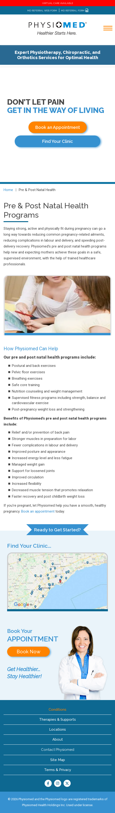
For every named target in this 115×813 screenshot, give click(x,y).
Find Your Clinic (57, 141)
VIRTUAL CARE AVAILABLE (57, 3)
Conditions (57, 709)
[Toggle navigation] (105, 40)
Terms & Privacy (57, 770)
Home (8, 190)
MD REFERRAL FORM (75, 10)
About (57, 739)
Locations (57, 729)
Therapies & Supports (57, 719)
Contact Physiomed (57, 750)
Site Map (57, 760)
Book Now (28, 651)
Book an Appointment (57, 127)
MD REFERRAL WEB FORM (42, 10)
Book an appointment (38, 511)
